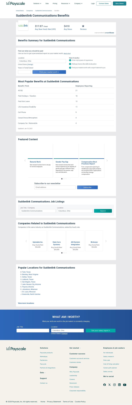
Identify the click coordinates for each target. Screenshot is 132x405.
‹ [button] (25, 160)
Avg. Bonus (68, 29)
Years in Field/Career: (26, 68)
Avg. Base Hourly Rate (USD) (45, 29)
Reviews (83, 29)
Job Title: (19, 327)
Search (103, 211)
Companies (29, 10)
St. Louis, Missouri (29, 292)
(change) (30, 64)
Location (60, 208)
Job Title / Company (27, 208)
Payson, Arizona (28, 287)
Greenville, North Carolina (31, 294)
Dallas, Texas (27, 277)
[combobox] (42, 61)
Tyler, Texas (26, 272)
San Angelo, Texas (28, 282)
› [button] (107, 160)
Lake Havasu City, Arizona (31, 284)
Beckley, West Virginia (30, 274)
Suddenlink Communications (43, 10)
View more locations (26, 303)
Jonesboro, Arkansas (29, 289)
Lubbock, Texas (27, 279)
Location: (21, 58)
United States (20, 10)
